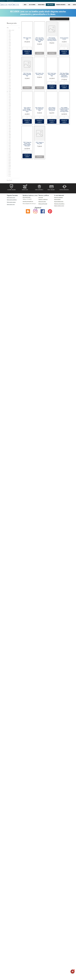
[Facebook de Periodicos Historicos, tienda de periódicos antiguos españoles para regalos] (43, 211)
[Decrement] (23, 48)
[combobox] (64, 45)
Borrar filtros (9, 180)
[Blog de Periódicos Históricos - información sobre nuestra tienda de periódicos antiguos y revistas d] (28, 211)
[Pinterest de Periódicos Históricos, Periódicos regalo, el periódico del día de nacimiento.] (50, 211)
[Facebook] (74, 1)
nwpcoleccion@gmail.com (28, 201)
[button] (41, 4)
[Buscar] (59, 19)
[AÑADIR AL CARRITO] (27, 52)
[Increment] (30, 48)
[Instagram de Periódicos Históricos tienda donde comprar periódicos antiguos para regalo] (35, 211)
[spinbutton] (27, 48)
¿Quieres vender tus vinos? (59, 205)
